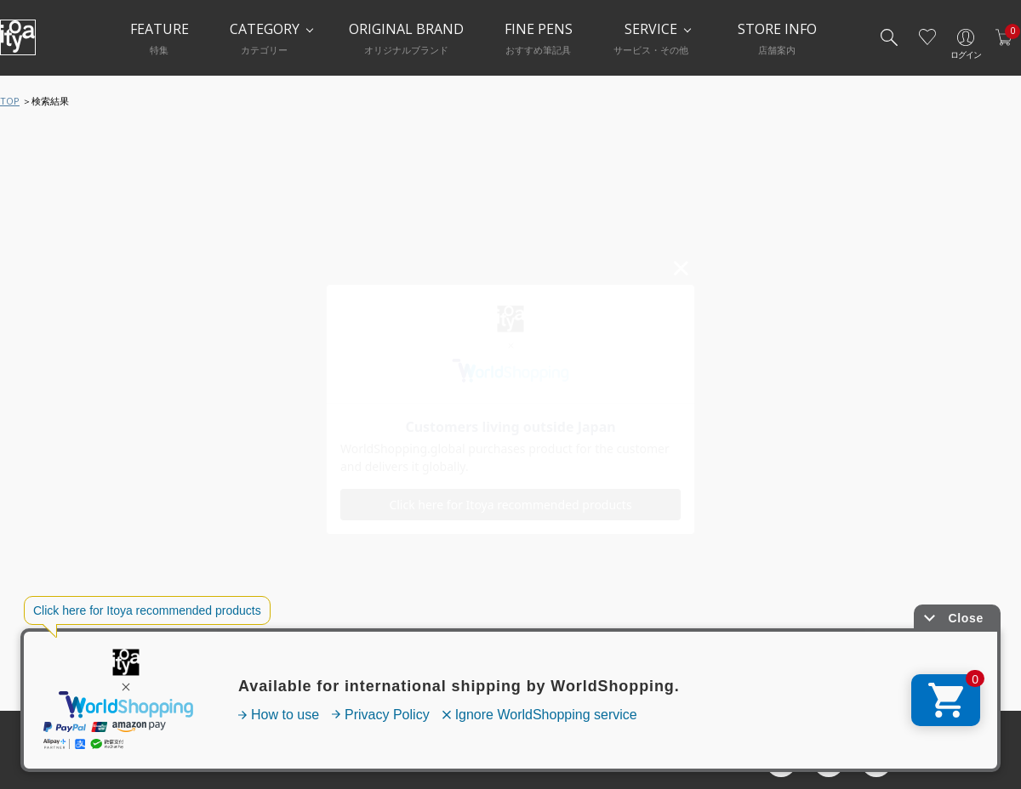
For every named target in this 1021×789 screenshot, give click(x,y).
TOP (10, 100)
